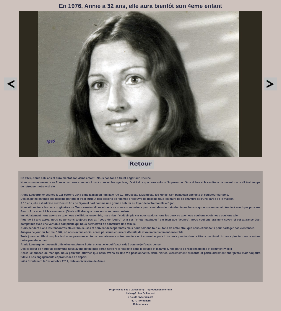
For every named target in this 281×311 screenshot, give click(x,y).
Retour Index (140, 304)
